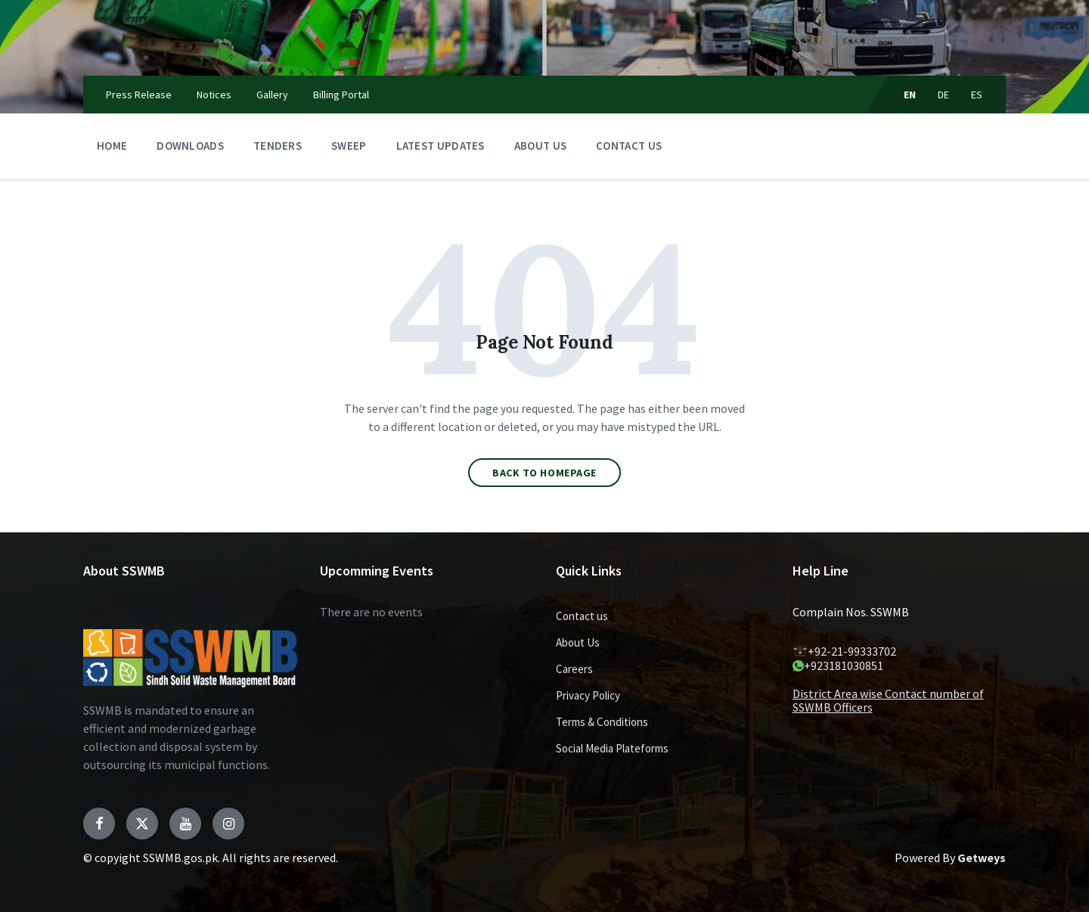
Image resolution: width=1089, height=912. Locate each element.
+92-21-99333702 (844, 651)
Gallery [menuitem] (272, 94)
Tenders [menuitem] (277, 145)
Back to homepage (544, 472)
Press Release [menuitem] (139, 94)
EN (910, 94)
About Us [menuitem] (540, 145)
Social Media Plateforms (612, 748)
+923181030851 (838, 665)
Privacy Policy (588, 695)
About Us (578, 642)
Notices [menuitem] (214, 94)
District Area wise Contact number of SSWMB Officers (888, 700)
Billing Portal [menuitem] (341, 94)
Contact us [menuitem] (629, 145)
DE (944, 94)
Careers (574, 669)
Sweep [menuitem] (349, 145)
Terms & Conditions (602, 722)
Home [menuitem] (112, 145)
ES (977, 94)
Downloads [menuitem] (190, 145)
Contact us (582, 616)
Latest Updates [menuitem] (440, 145)
